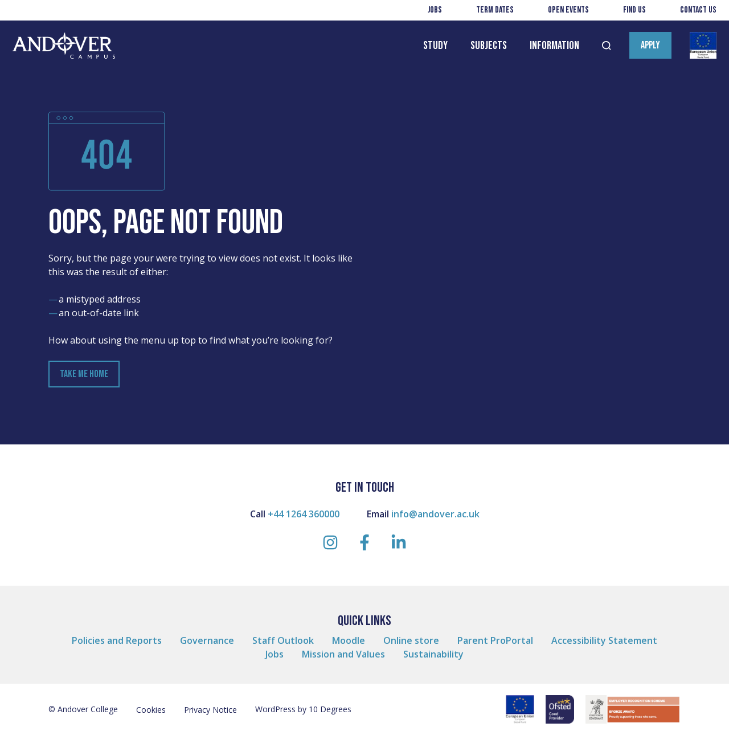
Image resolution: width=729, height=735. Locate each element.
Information (554, 45)
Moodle (348, 640)
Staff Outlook (283, 640)
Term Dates (495, 10)
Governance (207, 640)
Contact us (698, 10)
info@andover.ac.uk (435, 514)
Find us (634, 10)
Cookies (151, 709)
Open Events (568, 10)
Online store (411, 640)
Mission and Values (343, 654)
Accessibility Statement (604, 640)
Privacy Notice (210, 709)
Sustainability (433, 654)
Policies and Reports (117, 640)
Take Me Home (84, 374)
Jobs (435, 10)
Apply (650, 45)
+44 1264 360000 (303, 514)
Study (435, 45)
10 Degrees (330, 709)
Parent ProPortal (495, 640)
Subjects (488, 45)
